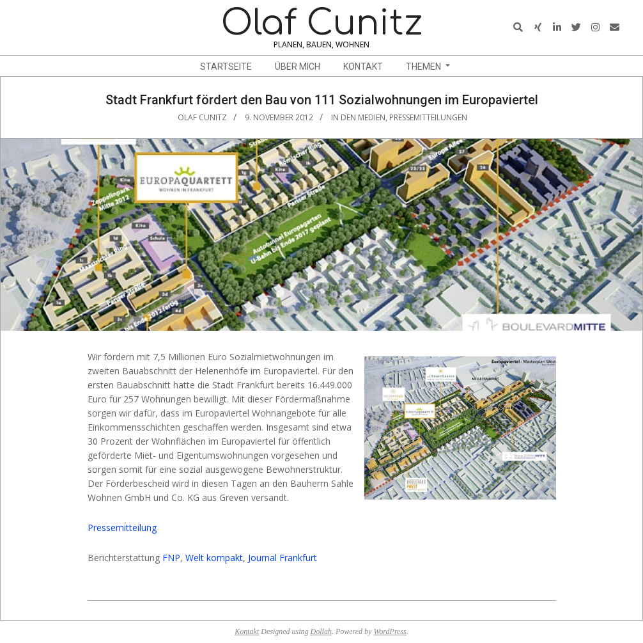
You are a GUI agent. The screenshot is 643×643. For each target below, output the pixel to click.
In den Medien (358, 117)
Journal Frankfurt (282, 558)
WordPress (389, 631)
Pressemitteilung (122, 527)
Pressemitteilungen (428, 117)
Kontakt (247, 631)
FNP (171, 558)
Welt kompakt (214, 558)
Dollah (321, 631)
